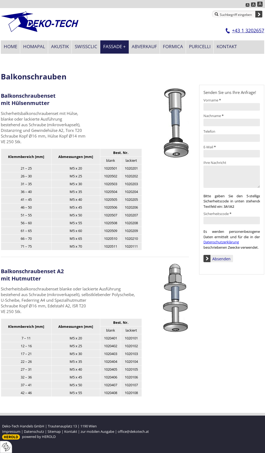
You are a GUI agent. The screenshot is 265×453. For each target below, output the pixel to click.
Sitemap (54, 431)
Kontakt (227, 46)
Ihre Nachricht (214, 162)
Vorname (212, 100)
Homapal (34, 46)
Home (10, 46)
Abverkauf (144, 46)
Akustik (60, 46)
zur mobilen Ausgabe (97, 431)
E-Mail (209, 147)
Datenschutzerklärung (221, 242)
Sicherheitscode (217, 213)
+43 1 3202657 (248, 30)
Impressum (11, 431)
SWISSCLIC (86, 46)
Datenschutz (34, 431)
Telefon (209, 131)
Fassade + (114, 46)
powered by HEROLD (39, 436)
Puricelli (200, 46)
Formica (173, 46)
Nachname (213, 115)
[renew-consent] (6, 447)
